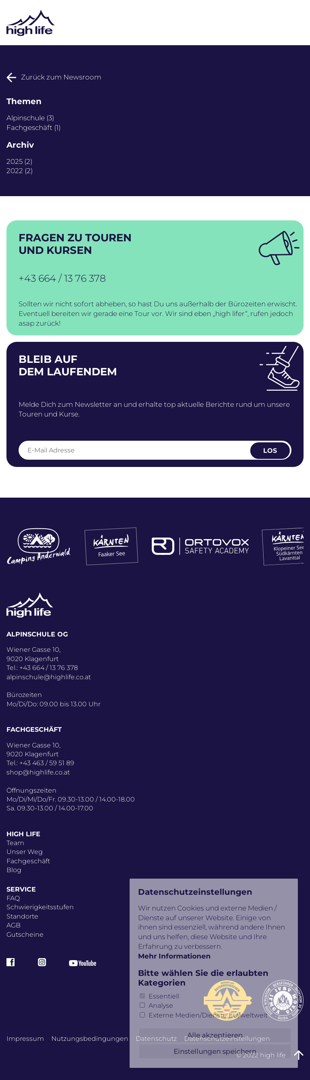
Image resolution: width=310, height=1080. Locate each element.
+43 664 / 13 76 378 (62, 278)
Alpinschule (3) (30, 118)
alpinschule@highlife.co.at (48, 677)
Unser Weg (24, 852)
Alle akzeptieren (215, 1035)
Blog (13, 870)
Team (15, 843)
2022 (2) (19, 171)
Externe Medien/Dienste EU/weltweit (208, 1015)
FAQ (13, 898)
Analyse (161, 1005)
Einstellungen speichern (215, 1051)
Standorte (22, 916)
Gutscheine (25, 934)
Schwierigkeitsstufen (40, 907)
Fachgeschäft (28, 861)
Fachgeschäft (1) (33, 127)
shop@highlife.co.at (38, 772)
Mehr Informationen (174, 956)
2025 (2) (19, 161)
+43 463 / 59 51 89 (46, 763)
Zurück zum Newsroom (53, 77)
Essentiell (164, 996)
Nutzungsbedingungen (89, 1038)
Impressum (25, 1038)
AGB (13, 925)
